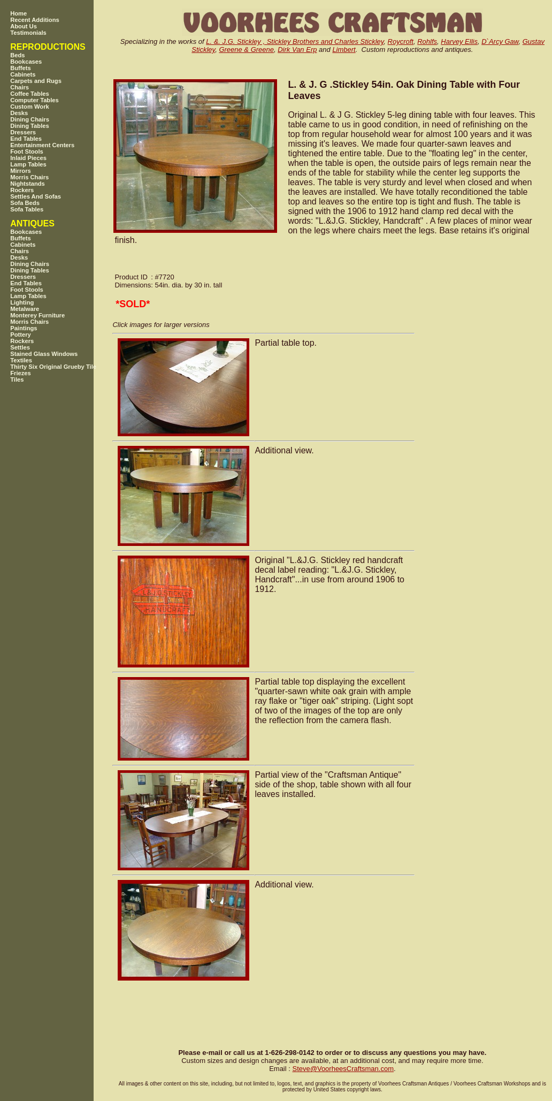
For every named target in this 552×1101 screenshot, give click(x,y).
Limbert (343, 49)
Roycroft (400, 41)
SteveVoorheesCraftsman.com (343, 1069)
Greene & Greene (246, 49)
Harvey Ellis (459, 41)
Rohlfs (427, 41)
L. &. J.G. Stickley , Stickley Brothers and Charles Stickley (295, 41)
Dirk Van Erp (297, 49)
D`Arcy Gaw (499, 41)
